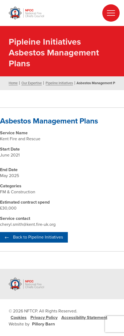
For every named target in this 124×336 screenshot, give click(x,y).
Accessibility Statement (84, 317)
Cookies (19, 317)
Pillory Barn (43, 324)
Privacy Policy (44, 317)
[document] (62, 145)
